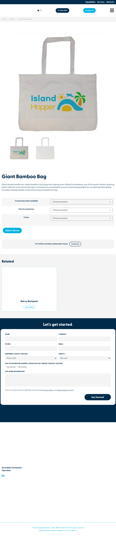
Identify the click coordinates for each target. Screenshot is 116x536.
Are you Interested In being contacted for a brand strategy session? (34, 363)
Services (101, 2)
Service (62, 354)
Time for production (26, 209)
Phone (7, 344)
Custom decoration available (26, 201)
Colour (26, 217)
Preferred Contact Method (16, 354)
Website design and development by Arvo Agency (58, 530)
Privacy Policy (48, 390)
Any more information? (15, 371)
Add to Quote (12, 231)
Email (61, 344)
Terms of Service (63, 390)
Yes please (11, 367)
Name (7, 334)
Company (62, 334)
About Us (110, 2)
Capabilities (90, 2)
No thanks (23, 367)
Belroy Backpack (29, 301)
